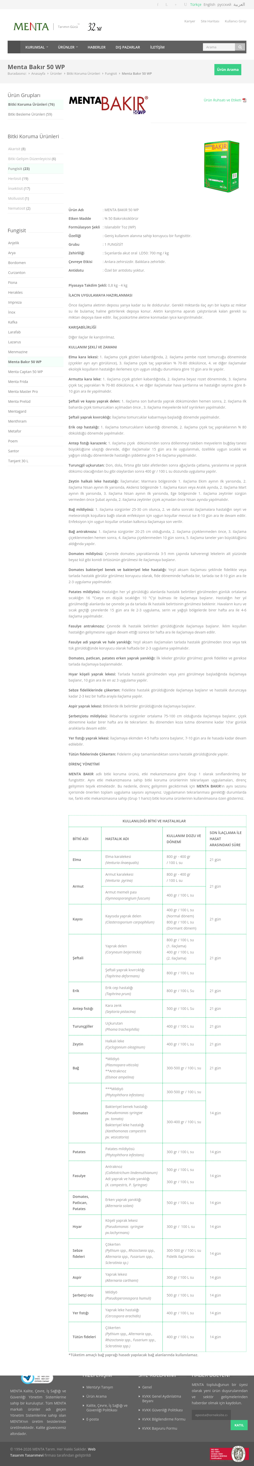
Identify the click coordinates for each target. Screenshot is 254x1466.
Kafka (12, 322)
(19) (18, 178)
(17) (19, 188)
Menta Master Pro (23, 391)
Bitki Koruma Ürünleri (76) (31, 104)
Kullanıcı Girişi (235, 21)
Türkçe (195, 4)
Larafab (14, 332)
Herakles (15, 292)
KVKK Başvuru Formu (159, 1428)
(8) (16, 148)
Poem (13, 441)
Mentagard (17, 411)
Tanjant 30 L (18, 460)
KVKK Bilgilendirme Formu (163, 1419)
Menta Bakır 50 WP (137, 73)
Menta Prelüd (19, 401)
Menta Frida (18, 381)
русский (224, 4)
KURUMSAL (35, 47)
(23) (19, 168)
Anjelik (13, 242)
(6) (32, 158)
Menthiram (17, 421)
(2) (19, 208)
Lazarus (14, 342)
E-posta (92, 1419)
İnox (11, 312)
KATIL (239, 1415)
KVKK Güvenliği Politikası (162, 1410)
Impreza (15, 302)
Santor (13, 451)
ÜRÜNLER (66, 47)
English (209, 4)
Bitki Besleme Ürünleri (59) (30, 114)
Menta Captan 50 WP (25, 371)
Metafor (14, 431)
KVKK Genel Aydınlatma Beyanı (161, 1398)
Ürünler (56, 73)
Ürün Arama (228, 69)
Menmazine (17, 351)
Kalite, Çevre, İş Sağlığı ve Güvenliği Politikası (107, 1407)
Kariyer (189, 21)
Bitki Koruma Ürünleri (83, 73)
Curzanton (16, 272)
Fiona (12, 282)
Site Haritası (210, 21)
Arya (11, 252)
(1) (18, 198)
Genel (147, 1387)
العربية (239, 4)
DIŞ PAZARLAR (128, 47)
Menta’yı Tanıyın (99, 1387)
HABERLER (96, 47)
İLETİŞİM (157, 47)
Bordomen (17, 262)
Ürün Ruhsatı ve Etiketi (222, 100)
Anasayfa (14, 47)
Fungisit (111, 73)
